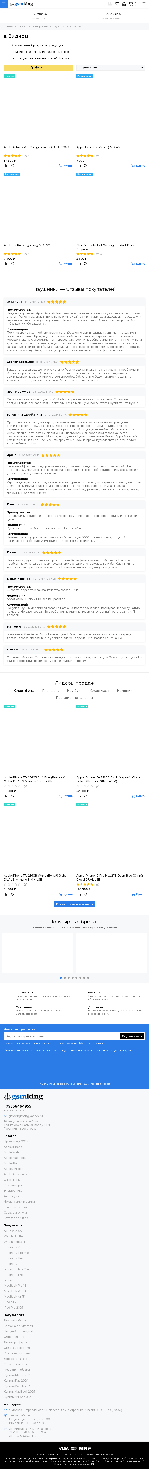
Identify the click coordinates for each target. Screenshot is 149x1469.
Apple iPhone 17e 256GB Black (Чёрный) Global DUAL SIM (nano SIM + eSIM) (108, 779)
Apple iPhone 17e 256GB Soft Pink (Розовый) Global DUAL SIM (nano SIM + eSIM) (34, 779)
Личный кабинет (15, 1320)
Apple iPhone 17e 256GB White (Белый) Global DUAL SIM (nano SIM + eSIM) (35, 877)
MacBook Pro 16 (15, 1285)
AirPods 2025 (13, 1231)
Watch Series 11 (14, 1242)
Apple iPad (11, 1163)
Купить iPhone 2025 (17, 1375)
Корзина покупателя (18, 1326)
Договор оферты (15, 1342)
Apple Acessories (15, 1174)
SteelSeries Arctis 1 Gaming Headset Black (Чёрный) (105, 247)
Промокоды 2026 (16, 1141)
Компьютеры (13, 1185)
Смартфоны (12, 1179)
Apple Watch (12, 1152)
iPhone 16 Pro (13, 1274)
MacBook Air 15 (14, 1296)
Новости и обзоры (17, 1369)
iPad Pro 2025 (13, 1307)
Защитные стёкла (16, 1207)
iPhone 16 (10, 1280)
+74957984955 (38, 14)
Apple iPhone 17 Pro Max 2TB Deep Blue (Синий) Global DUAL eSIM (110, 877)
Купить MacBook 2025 (19, 1391)
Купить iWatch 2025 (17, 1386)
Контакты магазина (17, 1353)
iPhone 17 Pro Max (16, 1253)
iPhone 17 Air (13, 1247)
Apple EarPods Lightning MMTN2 (27, 245)
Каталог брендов (16, 1218)
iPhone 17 (10, 1264)
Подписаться (132, 1036)
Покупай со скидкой (18, 1331)
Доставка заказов (16, 1359)
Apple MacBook (15, 1158)
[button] (61, 978)
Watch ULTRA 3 (14, 1236)
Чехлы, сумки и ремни (19, 1201)
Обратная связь (15, 1337)
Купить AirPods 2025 (18, 1397)
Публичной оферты (90, 1042)
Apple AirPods (13, 1169)
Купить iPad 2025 (16, 1380)
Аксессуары (12, 1196)
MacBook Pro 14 (15, 1291)
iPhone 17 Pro (13, 1258)
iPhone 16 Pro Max (16, 1269)
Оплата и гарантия (17, 1348)
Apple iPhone (13, 1147)
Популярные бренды (74, 921)
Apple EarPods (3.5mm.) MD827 (98, 147)
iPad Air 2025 (12, 1302)
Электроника (13, 1190)
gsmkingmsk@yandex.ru (26, 1116)
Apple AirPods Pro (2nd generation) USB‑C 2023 (36, 147)
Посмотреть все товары (74, 904)
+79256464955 (111, 14)
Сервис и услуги (15, 1212)
